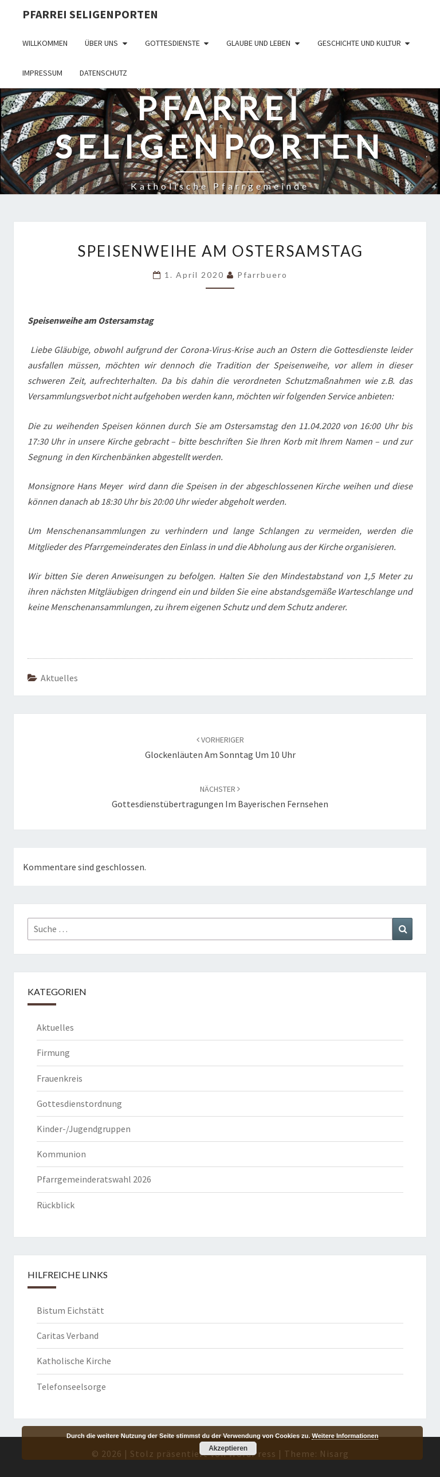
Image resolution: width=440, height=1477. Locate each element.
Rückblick (55, 1205)
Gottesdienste (172, 43)
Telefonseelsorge (71, 1386)
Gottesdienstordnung (79, 1103)
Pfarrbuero (262, 275)
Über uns (101, 43)
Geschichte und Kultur (359, 43)
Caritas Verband (68, 1335)
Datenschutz (103, 73)
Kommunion (61, 1154)
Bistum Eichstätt (70, 1310)
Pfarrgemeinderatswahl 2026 (94, 1179)
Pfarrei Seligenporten (90, 14)
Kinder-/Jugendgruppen (84, 1128)
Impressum (42, 73)
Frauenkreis (59, 1078)
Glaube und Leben (258, 43)
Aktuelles (59, 677)
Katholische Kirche (74, 1360)
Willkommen (45, 43)
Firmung (53, 1052)
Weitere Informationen (345, 1435)
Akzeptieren (228, 1448)
